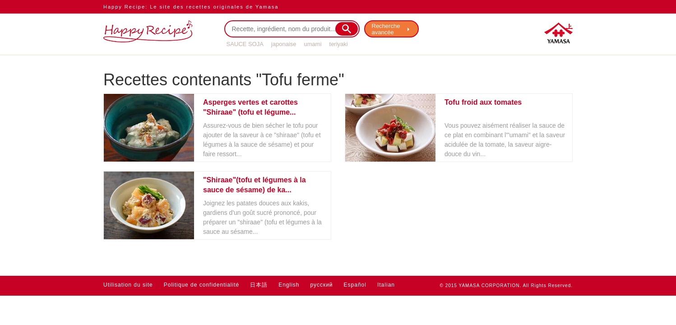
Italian (386, 285)
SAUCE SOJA (245, 44)
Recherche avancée (386, 29)
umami (313, 44)
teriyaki (338, 44)
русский (321, 285)
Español (355, 285)
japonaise (283, 44)
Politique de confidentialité (201, 285)
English (288, 285)
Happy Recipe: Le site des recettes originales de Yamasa (190, 6)
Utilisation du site (128, 285)
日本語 (259, 285)
